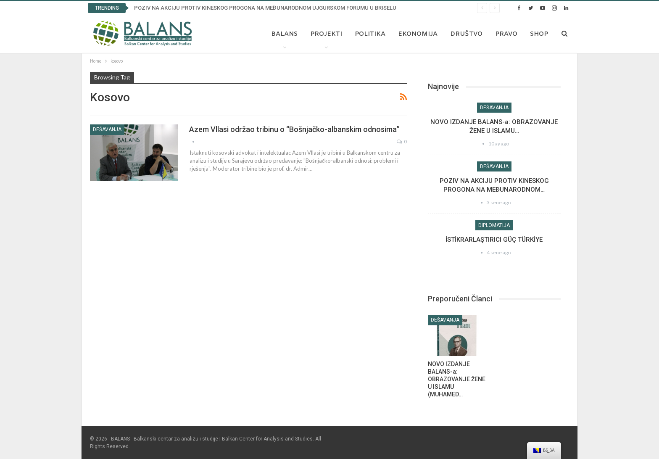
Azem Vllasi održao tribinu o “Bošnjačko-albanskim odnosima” (294, 129)
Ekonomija (418, 34)
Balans (284, 34)
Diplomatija (494, 225)
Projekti (326, 34)
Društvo (466, 34)
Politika (370, 34)
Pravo (506, 34)
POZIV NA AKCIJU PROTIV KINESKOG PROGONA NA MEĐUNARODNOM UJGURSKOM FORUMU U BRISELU (265, 8)
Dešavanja (107, 129)
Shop (539, 34)
